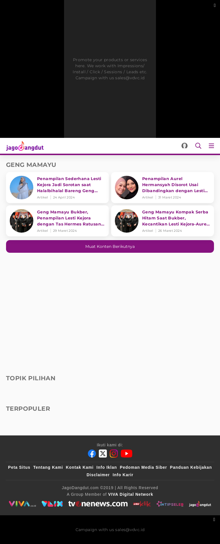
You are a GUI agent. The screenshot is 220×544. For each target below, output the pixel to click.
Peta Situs (19, 467)
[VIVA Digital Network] (130, 494)
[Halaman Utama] (23, 146)
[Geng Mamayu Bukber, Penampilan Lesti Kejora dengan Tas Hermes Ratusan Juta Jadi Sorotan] (57, 220)
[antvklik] (142, 504)
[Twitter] (103, 454)
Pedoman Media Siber (143, 467)
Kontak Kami (80, 467)
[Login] (184, 146)
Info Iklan (107, 467)
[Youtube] (126, 454)
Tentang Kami (48, 467)
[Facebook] (92, 454)
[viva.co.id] (22, 504)
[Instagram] (114, 454)
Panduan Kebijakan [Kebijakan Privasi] (191, 467)
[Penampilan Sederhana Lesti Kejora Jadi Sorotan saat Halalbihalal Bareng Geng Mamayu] (57, 187)
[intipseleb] (170, 504)
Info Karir (123, 474)
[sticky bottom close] (215, 518)
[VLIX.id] (52, 504)
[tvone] (97, 504)
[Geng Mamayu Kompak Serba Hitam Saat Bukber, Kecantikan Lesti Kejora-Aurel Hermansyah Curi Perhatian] (162, 220)
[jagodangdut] (200, 504)
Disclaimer (98, 474)
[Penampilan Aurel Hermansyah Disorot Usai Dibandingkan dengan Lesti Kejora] (162, 187)
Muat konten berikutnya (110, 246)
